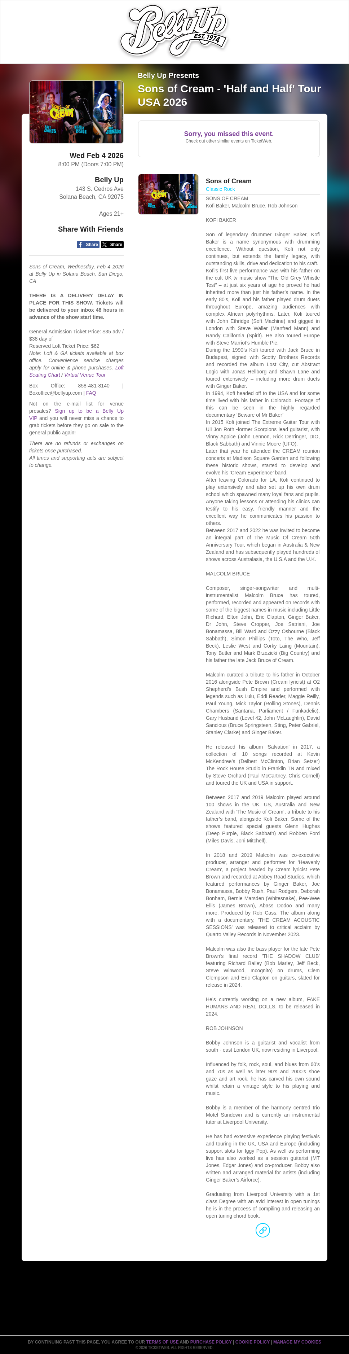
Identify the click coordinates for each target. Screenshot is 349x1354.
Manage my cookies (297, 1342)
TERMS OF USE (163, 1342)
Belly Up (109, 180)
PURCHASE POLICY (211, 1342)
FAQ (91, 393)
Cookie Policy (253, 1342)
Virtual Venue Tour (85, 375)
